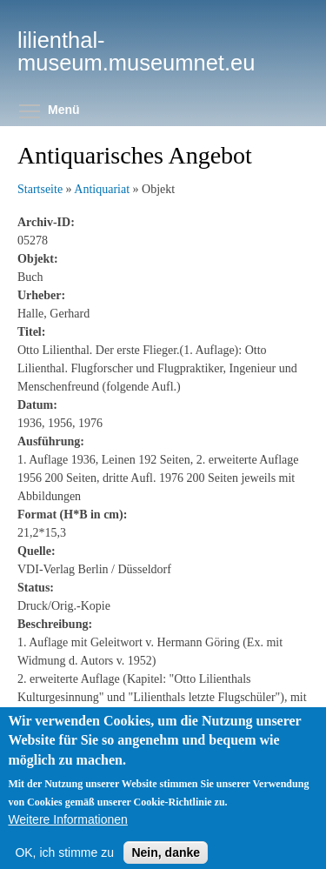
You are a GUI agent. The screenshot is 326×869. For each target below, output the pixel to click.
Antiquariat (102, 189)
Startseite (40, 189)
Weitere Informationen (67, 833)
